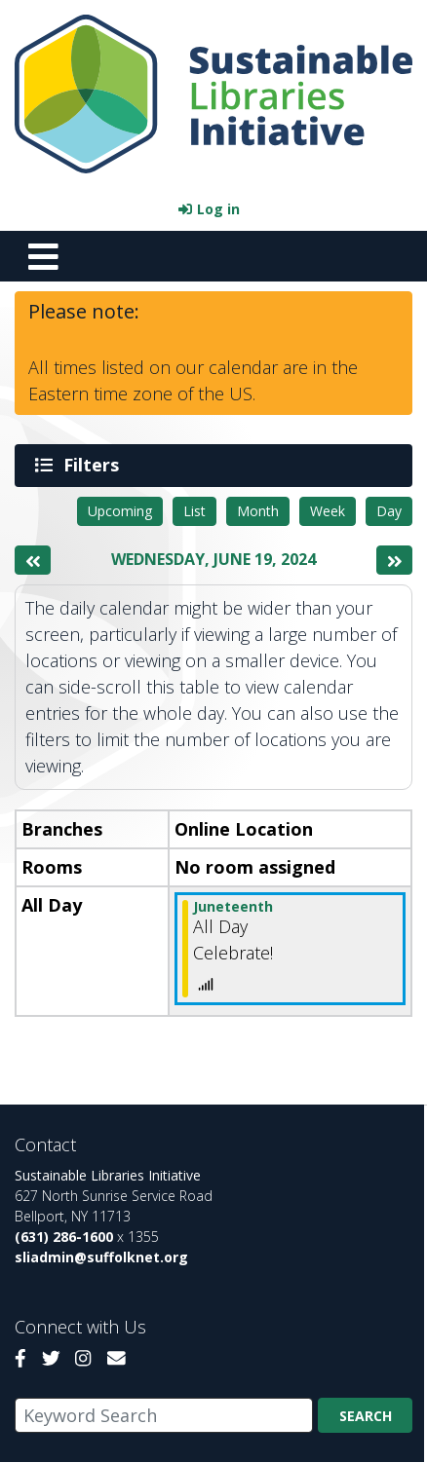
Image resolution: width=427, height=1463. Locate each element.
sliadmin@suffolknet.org (101, 1257)
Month (258, 511)
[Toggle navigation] (42, 256)
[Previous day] (33, 560)
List (194, 511)
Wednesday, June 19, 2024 (213, 559)
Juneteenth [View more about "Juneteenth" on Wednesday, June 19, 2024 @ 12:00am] (233, 906)
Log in (218, 209)
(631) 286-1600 (64, 1236)
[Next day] (394, 560)
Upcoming (120, 511)
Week (327, 511)
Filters (94, 464)
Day (389, 511)
